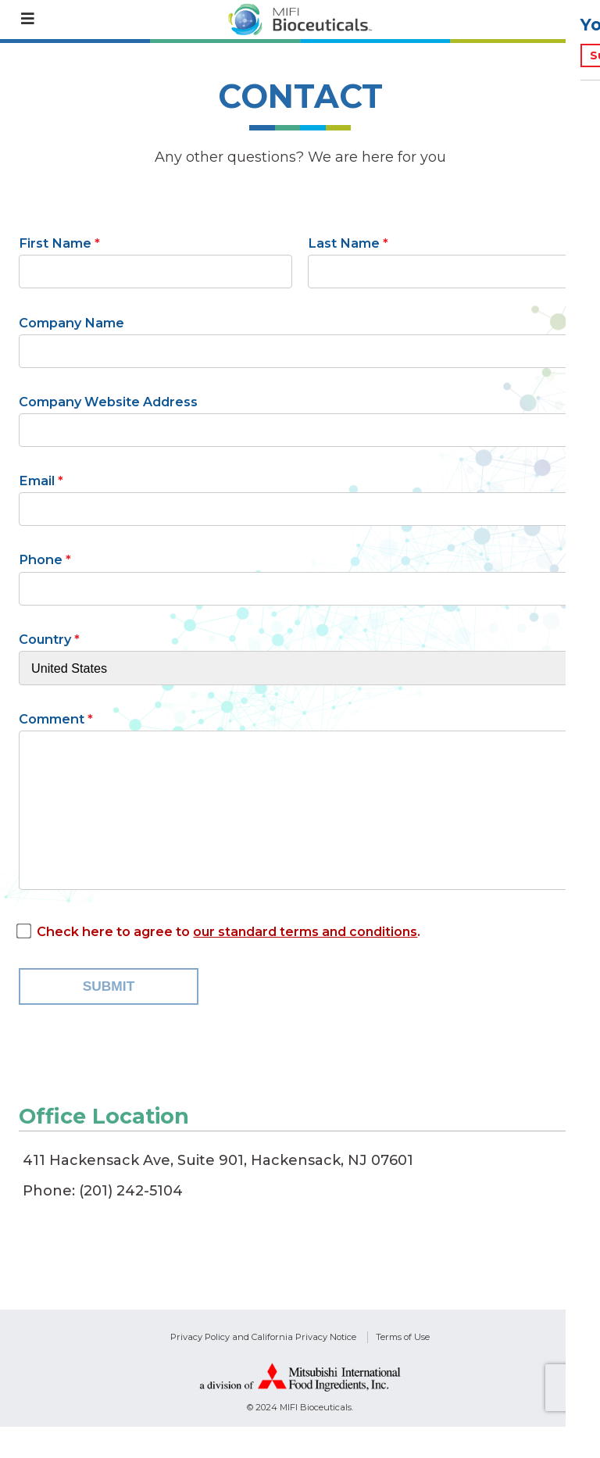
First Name (55, 243)
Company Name (71, 323)
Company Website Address (108, 401)
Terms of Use (403, 1367)
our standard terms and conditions (306, 962)
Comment (51, 719)
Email (37, 480)
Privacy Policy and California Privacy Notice (263, 1367)
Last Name (344, 243)
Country (45, 639)
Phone (40, 559)
